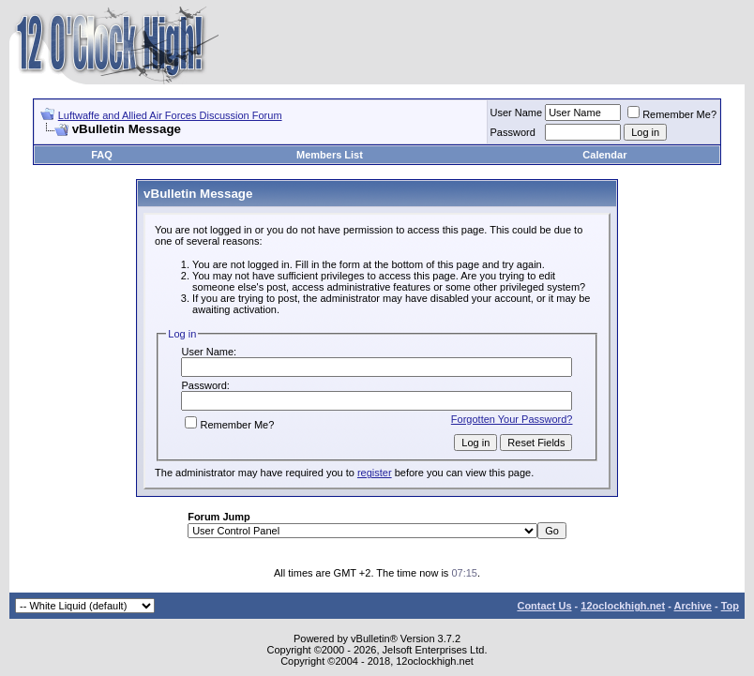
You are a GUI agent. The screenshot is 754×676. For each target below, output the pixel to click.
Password (512, 132)
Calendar (604, 154)
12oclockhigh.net (623, 605)
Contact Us (544, 605)
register (374, 472)
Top (730, 605)
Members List (329, 154)
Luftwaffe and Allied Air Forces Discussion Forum (170, 115)
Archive (693, 605)
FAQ (102, 154)
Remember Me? (671, 114)
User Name (516, 112)
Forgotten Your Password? (512, 419)
